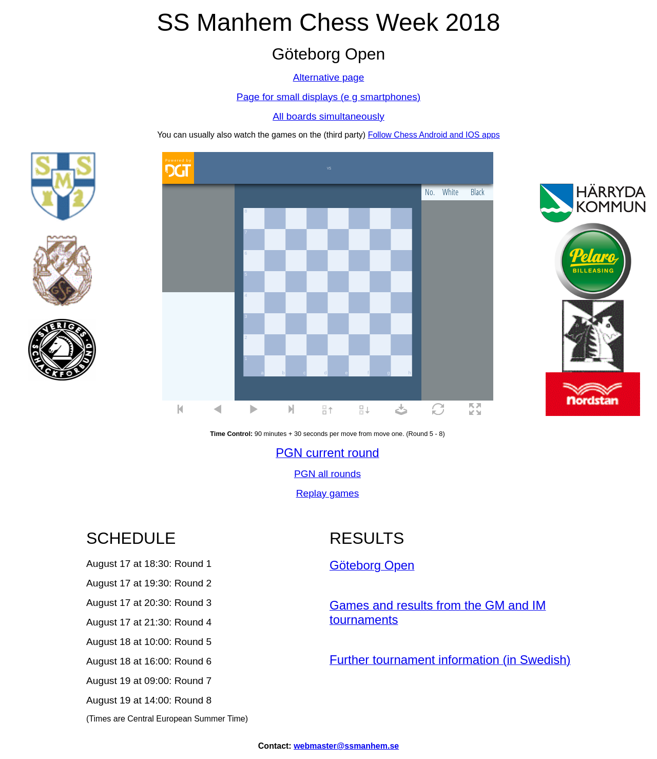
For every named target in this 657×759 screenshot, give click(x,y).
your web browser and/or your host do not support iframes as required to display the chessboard (328, 285)
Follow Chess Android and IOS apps (434, 134)
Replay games (327, 493)
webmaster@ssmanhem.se (346, 746)
